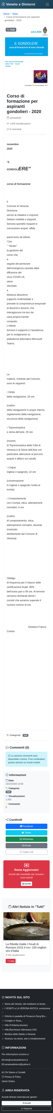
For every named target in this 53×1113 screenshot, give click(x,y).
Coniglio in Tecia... (12, 1021)
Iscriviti (26, 884)
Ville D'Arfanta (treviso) (15, 1025)
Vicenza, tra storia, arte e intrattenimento (23, 1038)
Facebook (26, 826)
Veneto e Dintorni (18, 4)
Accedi (26, 1103)
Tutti (25, 735)
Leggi (10, 961)
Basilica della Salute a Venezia (18, 1034)
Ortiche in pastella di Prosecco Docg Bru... (24, 1016)
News (15, 13)
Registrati (26, 1108)
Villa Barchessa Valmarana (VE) (19, 1029)
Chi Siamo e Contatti (13, 1072)
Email (26, 845)
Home (6, 13)
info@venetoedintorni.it (15, 1060)
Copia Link (26, 852)
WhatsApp (26, 839)
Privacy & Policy (11, 1077)
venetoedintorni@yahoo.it (16, 1064)
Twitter (26, 832)
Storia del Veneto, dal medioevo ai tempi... (24, 1004)
